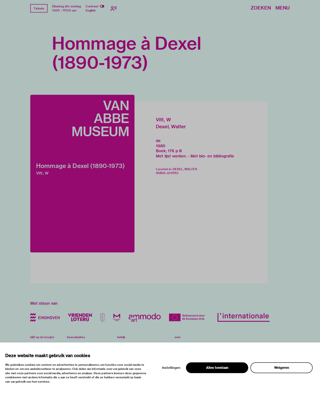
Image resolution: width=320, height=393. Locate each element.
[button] (82, 173)
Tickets (39, 8)
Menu (282, 8)
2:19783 (172, 173)
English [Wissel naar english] (91, 10)
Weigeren (281, 368)
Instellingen (171, 368)
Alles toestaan (217, 368)
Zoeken (261, 8)
